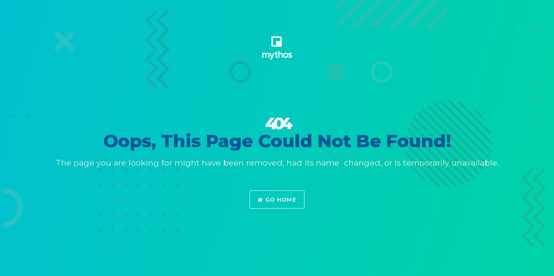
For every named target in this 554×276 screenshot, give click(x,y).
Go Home (277, 199)
